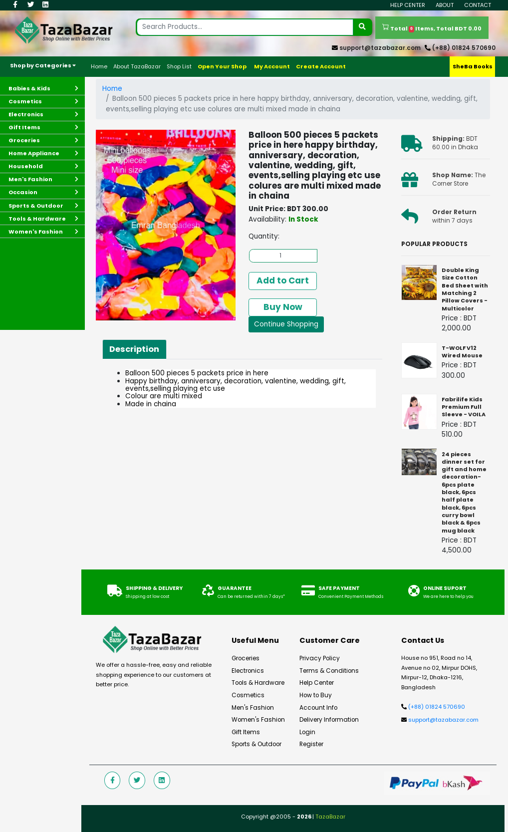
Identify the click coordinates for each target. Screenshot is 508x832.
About (445, 5)
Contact (477, 5)
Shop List (179, 66)
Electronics (248, 671)
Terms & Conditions (329, 671)
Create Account (321, 66)
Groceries (245, 658)
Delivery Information (329, 720)
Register (311, 744)
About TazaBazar (137, 66)
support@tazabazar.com (380, 48)
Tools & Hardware (258, 683)
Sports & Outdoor (256, 744)
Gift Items (246, 732)
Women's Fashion (258, 720)
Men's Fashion (253, 708)
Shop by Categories (43, 65)
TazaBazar (330, 817)
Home (99, 66)
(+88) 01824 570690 (464, 48)
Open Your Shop (222, 66)
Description (134, 349)
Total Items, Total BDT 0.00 (432, 27)
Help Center (407, 5)
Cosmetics (248, 695)
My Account (272, 66)
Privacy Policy (319, 658)
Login (307, 732)
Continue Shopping (286, 324)
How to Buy (315, 695)
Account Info (318, 708)
